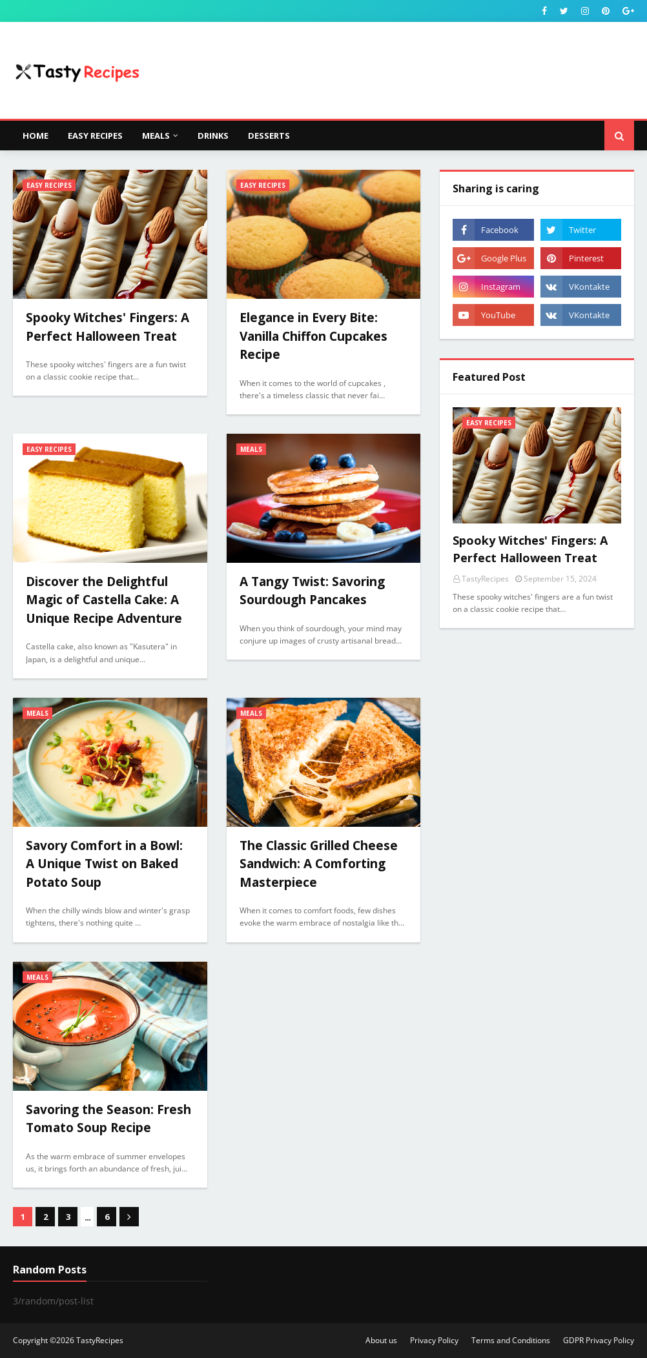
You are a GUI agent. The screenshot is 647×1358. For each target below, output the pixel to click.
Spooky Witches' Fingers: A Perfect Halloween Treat (530, 548)
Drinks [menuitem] (213, 135)
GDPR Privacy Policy (598, 1340)
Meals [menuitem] (156, 135)
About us (381, 1340)
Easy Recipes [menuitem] (95, 135)
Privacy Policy (434, 1340)
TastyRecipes (99, 1340)
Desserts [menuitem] (269, 135)
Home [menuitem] (35, 135)
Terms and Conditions (510, 1340)
